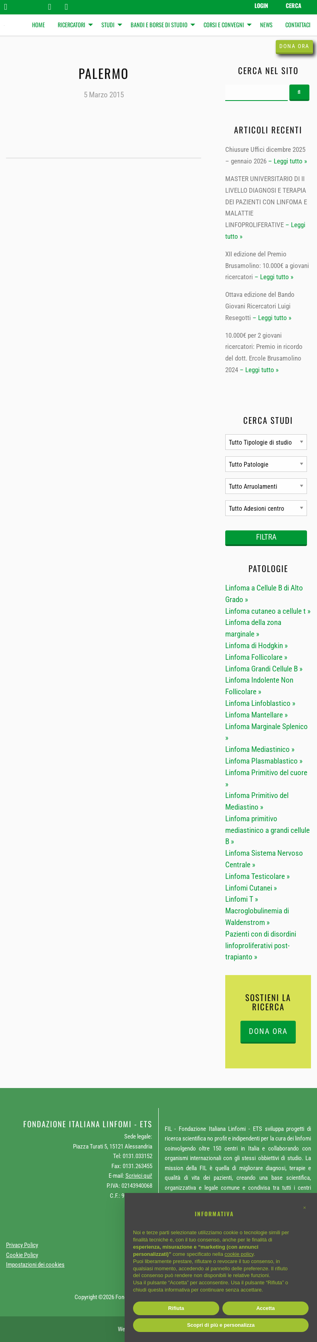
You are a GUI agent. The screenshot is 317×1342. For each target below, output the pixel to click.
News (266, 24)
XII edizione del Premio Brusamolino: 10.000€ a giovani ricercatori (267, 265)
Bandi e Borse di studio (159, 24)
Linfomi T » (241, 899)
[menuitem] (38, 25)
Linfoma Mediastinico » (260, 749)
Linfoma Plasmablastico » (264, 761)
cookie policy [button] (238, 1254)
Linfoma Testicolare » (257, 876)
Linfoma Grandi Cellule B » (264, 668)
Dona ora (294, 46)
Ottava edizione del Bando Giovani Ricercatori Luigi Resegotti (260, 306)
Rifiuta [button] (176, 1308)
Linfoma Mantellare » (256, 714)
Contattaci (298, 24)
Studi (108, 24)
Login (261, 5)
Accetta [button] (265, 1308)
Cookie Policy (22, 1255)
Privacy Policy (22, 1245)
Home (38, 24)
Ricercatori (71, 24)
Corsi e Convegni (224, 24)
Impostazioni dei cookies (35, 1264)
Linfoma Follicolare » (256, 657)
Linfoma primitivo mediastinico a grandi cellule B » (267, 830)
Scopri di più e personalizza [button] (221, 1325)
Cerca (293, 5)
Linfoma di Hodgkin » (256, 645)
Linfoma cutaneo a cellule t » (268, 611)
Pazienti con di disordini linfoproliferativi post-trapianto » (260, 945)
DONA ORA (268, 1031)
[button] (304, 1207)
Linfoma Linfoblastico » (260, 703)
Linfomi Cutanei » (251, 888)
